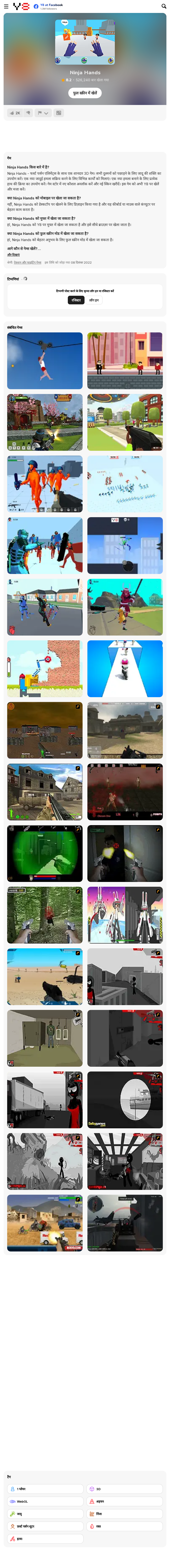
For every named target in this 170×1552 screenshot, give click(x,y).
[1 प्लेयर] (45, 1489)
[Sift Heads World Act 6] (125, 1161)
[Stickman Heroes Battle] (125, 545)
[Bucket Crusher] (45, 668)
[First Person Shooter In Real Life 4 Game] (45, 915)
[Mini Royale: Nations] (125, 422)
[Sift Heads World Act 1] (125, 976)
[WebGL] (45, 1501)
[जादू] (45, 1514)
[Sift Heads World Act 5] (45, 1161)
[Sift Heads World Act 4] (125, 1099)
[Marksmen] (45, 853)
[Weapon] (45, 976)
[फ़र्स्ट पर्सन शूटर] (45, 1526)
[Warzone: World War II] (45, 792)
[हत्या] (45, 1539)
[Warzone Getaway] (45, 1223)
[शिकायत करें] (43, 113)
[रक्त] (124, 1526)
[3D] (124, 1489)
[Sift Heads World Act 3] (45, 1099)
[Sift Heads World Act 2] (125, 1038)
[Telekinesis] (45, 545)
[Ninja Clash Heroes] (45, 422)
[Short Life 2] (45, 360)
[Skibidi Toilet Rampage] (125, 668)
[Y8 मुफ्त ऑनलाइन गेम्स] (21, 6)
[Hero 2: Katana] (125, 607)
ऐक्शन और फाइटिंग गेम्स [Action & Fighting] (27, 262)
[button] (13, 254)
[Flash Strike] (125, 730)
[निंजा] (124, 1514)
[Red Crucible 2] (125, 1223)
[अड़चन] (124, 1501)
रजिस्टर (76, 300)
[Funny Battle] (125, 484)
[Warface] (45, 1038)
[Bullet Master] (125, 360)
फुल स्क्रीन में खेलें (85, 93)
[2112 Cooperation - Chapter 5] (125, 915)
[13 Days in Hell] (125, 792)
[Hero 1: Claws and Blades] (45, 607)
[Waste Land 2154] (45, 730)
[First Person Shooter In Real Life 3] (125, 853)
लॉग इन (94, 300)
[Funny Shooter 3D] (45, 484)
